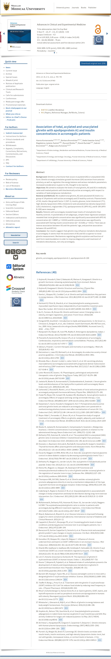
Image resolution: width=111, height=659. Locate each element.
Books (83, 7)
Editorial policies (13, 221)
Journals (75, 7)
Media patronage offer (15, 101)
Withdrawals (11, 145)
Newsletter (15, 235)
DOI (77, 285)
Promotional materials (15, 105)
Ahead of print (12, 80)
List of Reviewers (13, 185)
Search (16, 242)
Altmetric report (13, 227)
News (8, 67)
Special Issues (11, 77)
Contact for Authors (15, 166)
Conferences (11, 98)
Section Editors (12, 214)
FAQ (7, 163)
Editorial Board (12, 211)
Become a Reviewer (14, 189)
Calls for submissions (15, 95)
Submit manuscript (14, 133)
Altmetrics (10, 224)
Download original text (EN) (93, 63)
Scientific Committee (15, 208)
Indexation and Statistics (16, 217)
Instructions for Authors (16, 136)
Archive (9, 74)
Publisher (92, 7)
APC (7, 160)
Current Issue (11, 70)
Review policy (11, 179)
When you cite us (13, 114)
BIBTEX (44, 110)
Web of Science (12, 182)
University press (63, 7)
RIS (42, 112)
